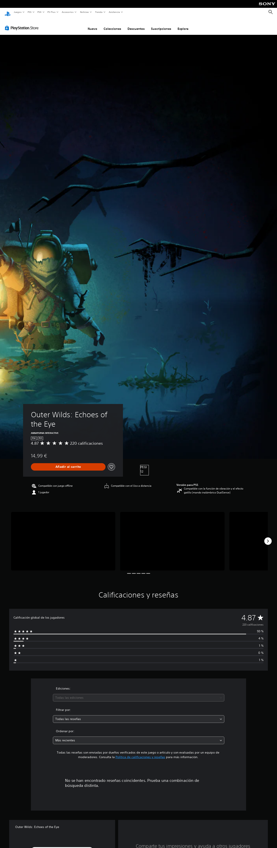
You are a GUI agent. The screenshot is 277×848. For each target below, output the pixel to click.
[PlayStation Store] (22, 23)
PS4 (39, 11)
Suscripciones (161, 25)
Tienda (98, 11)
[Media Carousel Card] (63, 537)
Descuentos (136, 25)
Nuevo (92, 25)
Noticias (84, 11)
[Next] (268, 537)
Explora (183, 25)
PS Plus (51, 11)
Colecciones (112, 25)
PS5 (30, 11)
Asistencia (114, 11)
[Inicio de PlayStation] (7, 12)
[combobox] (138, 693)
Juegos (17, 11)
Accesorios (68, 11)
